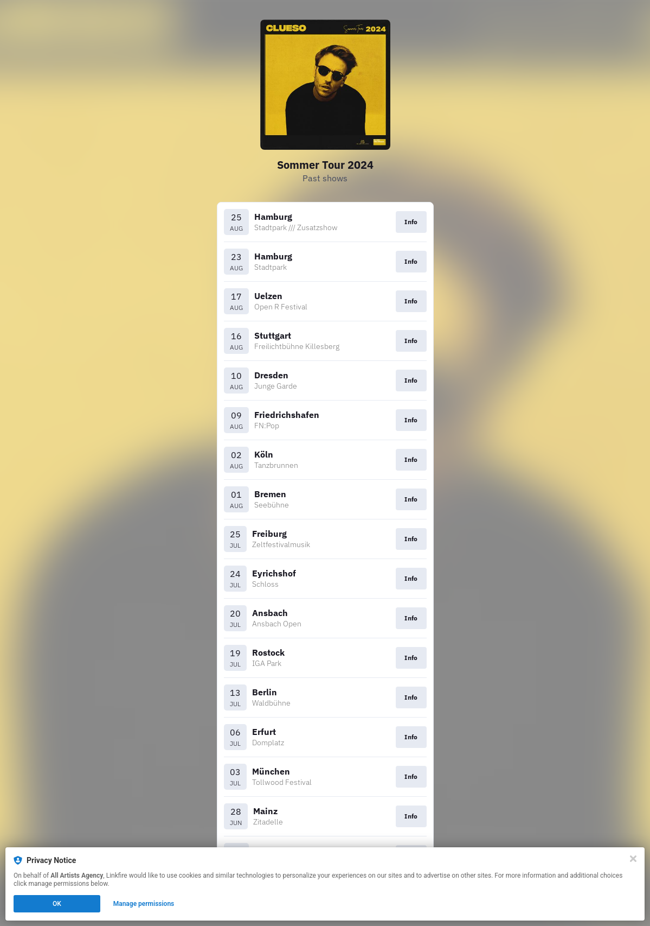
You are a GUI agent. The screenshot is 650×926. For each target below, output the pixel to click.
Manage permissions (144, 904)
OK (57, 904)
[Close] (633, 858)
